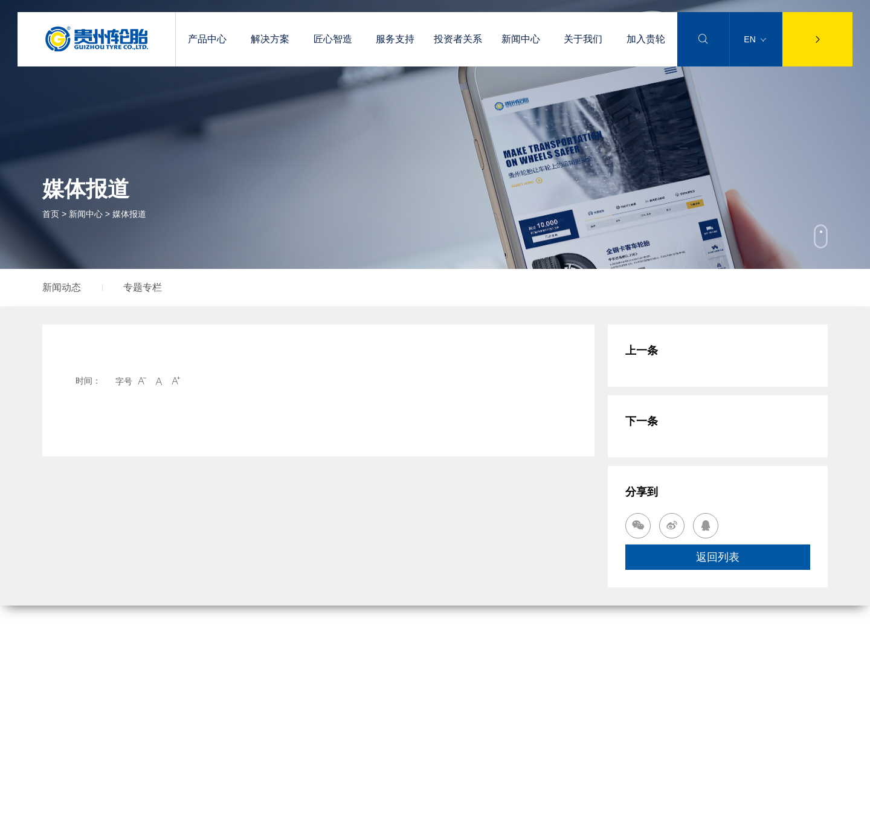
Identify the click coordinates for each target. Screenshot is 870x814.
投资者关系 (458, 39)
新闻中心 (520, 39)
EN (754, 39)
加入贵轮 (646, 39)
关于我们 (583, 39)
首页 (50, 214)
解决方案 (270, 39)
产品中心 (207, 39)
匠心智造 (333, 39)
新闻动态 (61, 287)
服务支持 (395, 39)
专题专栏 (142, 287)
